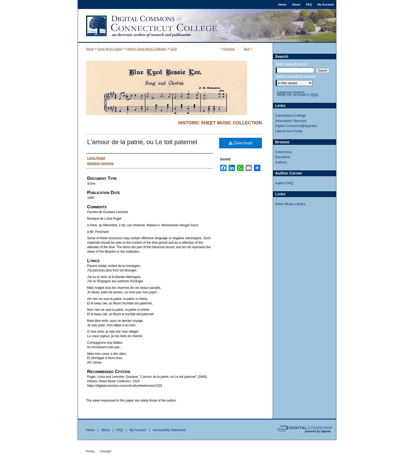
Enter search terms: (292, 64)
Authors (281, 162)
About (105, 430)
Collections (283, 152)
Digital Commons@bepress (296, 126)
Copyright (105, 451)
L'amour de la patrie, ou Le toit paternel (142, 141)
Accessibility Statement (169, 430)
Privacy (90, 451)
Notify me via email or (297, 95)
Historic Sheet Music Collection (146, 48)
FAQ (119, 430)
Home (90, 48)
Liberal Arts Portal (288, 131)
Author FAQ (284, 183)
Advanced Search (290, 92)
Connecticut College (290, 115)
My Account (138, 430)
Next (247, 48)
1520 (173, 48)
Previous (229, 48)
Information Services (291, 121)
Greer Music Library (110, 48)
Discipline (282, 157)
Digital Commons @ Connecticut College (207, 26)
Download (241, 143)
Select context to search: (296, 76)
